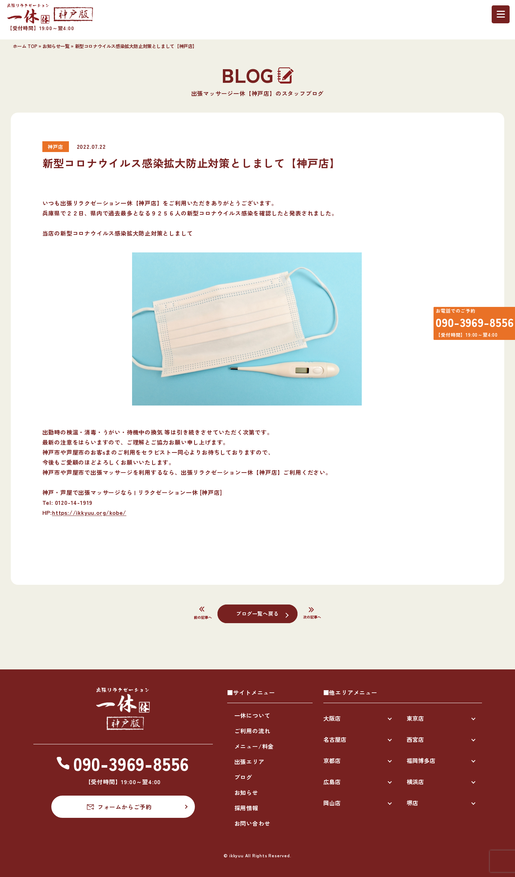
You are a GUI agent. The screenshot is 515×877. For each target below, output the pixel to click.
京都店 (332, 760)
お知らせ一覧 (56, 46)
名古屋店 (334, 739)
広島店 (332, 781)
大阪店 (332, 718)
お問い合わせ (252, 823)
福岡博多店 (421, 760)
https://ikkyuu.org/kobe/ (89, 512)
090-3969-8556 (470, 325)
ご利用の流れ (252, 730)
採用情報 (246, 807)
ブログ (243, 777)
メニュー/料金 (254, 746)
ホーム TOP (25, 46)
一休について (252, 715)
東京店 (415, 718)
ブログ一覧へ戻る (257, 613)
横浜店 (415, 781)
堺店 (412, 802)
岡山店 (332, 802)
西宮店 (415, 739)
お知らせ (246, 792)
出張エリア (249, 761)
